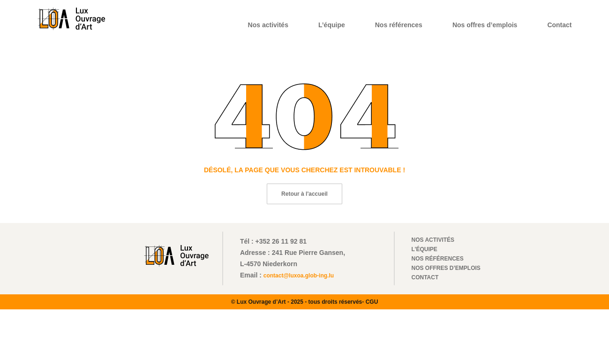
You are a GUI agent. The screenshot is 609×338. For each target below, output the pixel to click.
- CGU (370, 302)
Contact (559, 25)
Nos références (398, 25)
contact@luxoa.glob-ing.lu (298, 275)
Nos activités (268, 25)
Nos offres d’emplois (484, 25)
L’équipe (331, 25)
